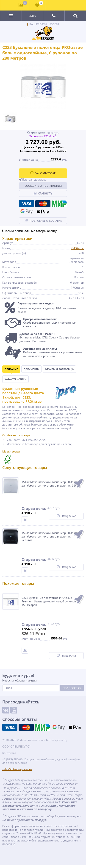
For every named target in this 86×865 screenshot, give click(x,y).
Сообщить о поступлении (43, 185)
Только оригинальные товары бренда (29, 231)
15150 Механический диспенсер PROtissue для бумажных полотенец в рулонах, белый (51, 483)
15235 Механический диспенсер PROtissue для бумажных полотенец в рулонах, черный (50, 536)
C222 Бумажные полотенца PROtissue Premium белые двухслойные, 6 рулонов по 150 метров (51, 601)
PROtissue (77, 248)
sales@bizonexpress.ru (17, 769)
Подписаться (72, 688)
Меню (32, 15)
